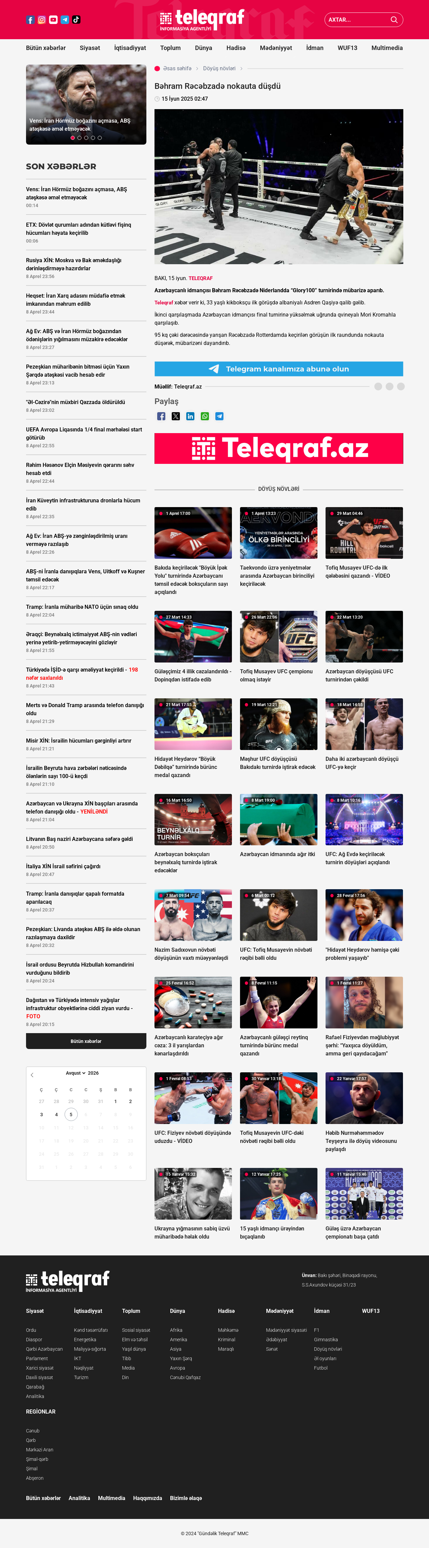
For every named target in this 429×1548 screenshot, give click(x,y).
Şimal (32, 1468)
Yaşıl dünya (134, 1349)
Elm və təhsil (135, 1339)
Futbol (321, 1368)
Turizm (81, 1377)
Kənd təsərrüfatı (91, 1330)
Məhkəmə (228, 1330)
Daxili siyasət (39, 1377)
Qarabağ (35, 1387)
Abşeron (35, 1478)
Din (125, 1377)
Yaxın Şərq (181, 1358)
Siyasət (90, 47)
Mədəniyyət (276, 47)
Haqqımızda (147, 1498)
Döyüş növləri (328, 1349)
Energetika (85, 1339)
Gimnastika (326, 1339)
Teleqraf (163, 303)
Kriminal (226, 1339)
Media (128, 1368)
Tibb (126, 1358)
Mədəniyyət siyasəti (286, 1330)
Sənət (272, 1349)
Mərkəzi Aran (39, 1449)
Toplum (170, 47)
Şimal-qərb (37, 1459)
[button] (73, 138)
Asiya (176, 1349)
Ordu (31, 1330)
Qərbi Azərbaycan (44, 1349)
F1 (316, 1330)
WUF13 (347, 47)
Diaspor (34, 1339)
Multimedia (387, 47)
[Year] (98, 1073)
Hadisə (236, 47)
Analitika (35, 1396)
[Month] (75, 1073)
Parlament (37, 1358)
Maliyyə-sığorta (90, 1349)
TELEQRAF (201, 278)
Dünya (203, 47)
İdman (315, 47)
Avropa (177, 1368)
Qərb (31, 1440)
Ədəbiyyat (276, 1339)
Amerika (178, 1339)
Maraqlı (226, 1349)
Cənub (33, 1430)
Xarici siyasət (40, 1368)
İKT (77, 1358)
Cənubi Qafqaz (185, 1377)
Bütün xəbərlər (46, 47)
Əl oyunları (325, 1358)
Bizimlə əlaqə (186, 1498)
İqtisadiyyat (130, 47)
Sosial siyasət (136, 1330)
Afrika (176, 1330)
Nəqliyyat (84, 1368)
